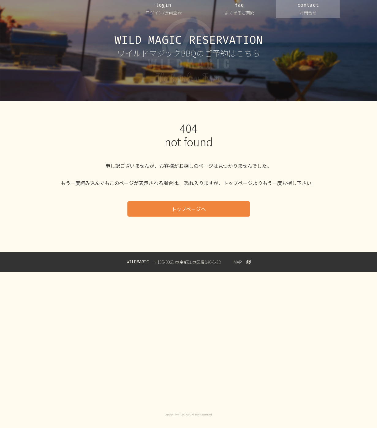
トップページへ (189, 209)
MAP (238, 262)
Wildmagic (300, 396)
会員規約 (172, 396)
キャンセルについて (208, 396)
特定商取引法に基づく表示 (259, 396)
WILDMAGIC (74, 12)
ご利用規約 (144, 396)
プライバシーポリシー (105, 396)
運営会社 (67, 396)
